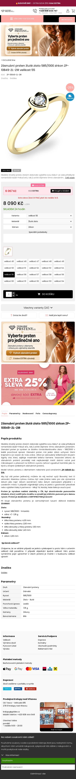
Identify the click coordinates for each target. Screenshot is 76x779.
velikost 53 (46, 268)
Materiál (15, 221)
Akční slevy (66, 19)
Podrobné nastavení (12, 767)
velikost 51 (21, 268)
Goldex (13, 78)
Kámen (15, 227)
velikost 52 (34, 268)
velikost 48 (46, 261)
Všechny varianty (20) (38, 307)
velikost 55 (9, 274)
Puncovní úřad (9, 645)
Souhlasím (7, 760)
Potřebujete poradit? (47, 9)
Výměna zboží (9, 642)
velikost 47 (34, 261)
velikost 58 (46, 274)
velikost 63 (46, 281)
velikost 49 (59, 261)
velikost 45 (9, 261)
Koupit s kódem (60, 191)
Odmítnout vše (38, 773)
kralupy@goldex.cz (11, 711)
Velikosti (6, 639)
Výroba (6, 648)
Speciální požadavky (38, 232)
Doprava (42, 639)
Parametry (14, 413)
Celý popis (70, 177)
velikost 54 (59, 268)
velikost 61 (21, 281)
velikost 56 (21, 274)
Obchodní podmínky (47, 645)
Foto (38, 413)
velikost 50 (9, 268)
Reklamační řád (45, 648)
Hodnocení (28, 413)
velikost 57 (34, 274)
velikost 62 (34, 281)
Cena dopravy (49, 413)
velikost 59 (59, 274)
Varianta (15, 215)
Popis (4, 413)
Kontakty (42, 642)
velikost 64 (59, 281)
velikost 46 (21, 261)
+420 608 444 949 (26, 714)
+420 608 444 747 (48, 10)
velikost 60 (9, 281)
